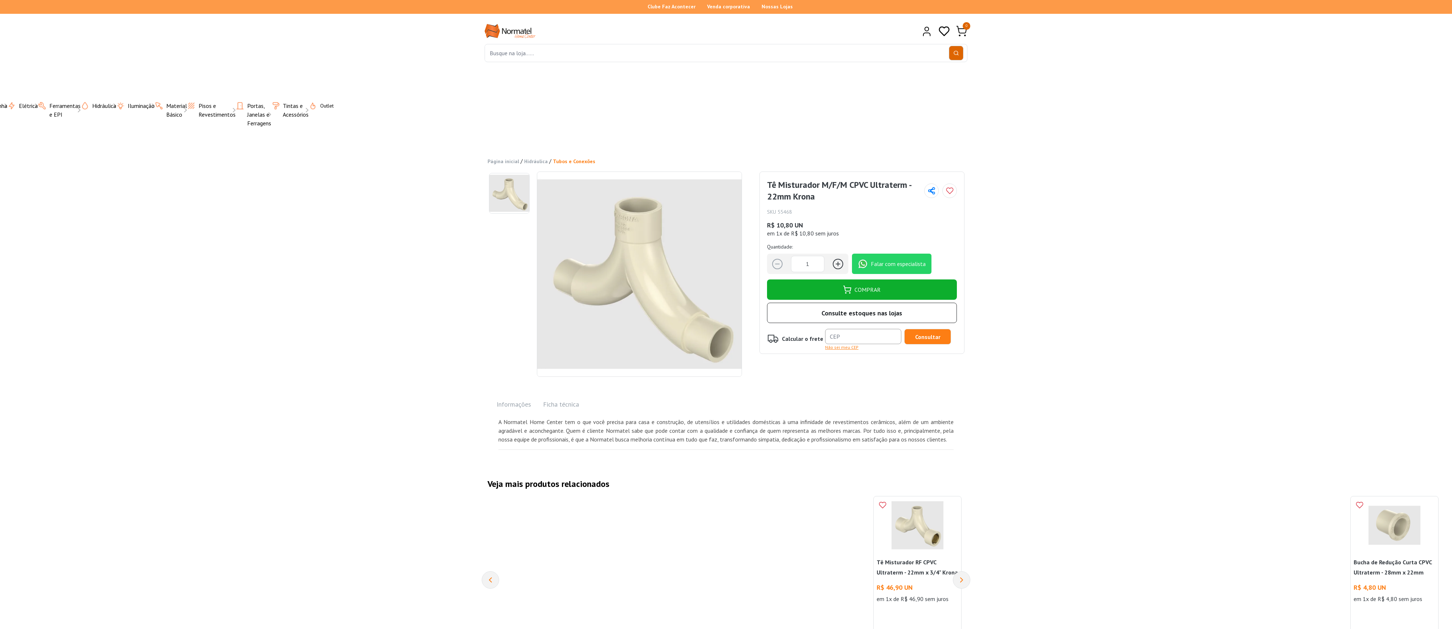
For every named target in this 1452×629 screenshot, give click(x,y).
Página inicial (503, 161)
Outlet (317, 105)
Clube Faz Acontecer (672, 6)
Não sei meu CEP (841, 347)
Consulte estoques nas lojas (861, 313)
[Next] (961, 580)
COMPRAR (862, 289)
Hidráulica (536, 161)
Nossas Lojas (777, 6)
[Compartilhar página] (931, 191)
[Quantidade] (807, 264)
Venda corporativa (728, 6)
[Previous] (490, 580)
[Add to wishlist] (949, 191)
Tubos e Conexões (574, 161)
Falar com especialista (892, 264)
